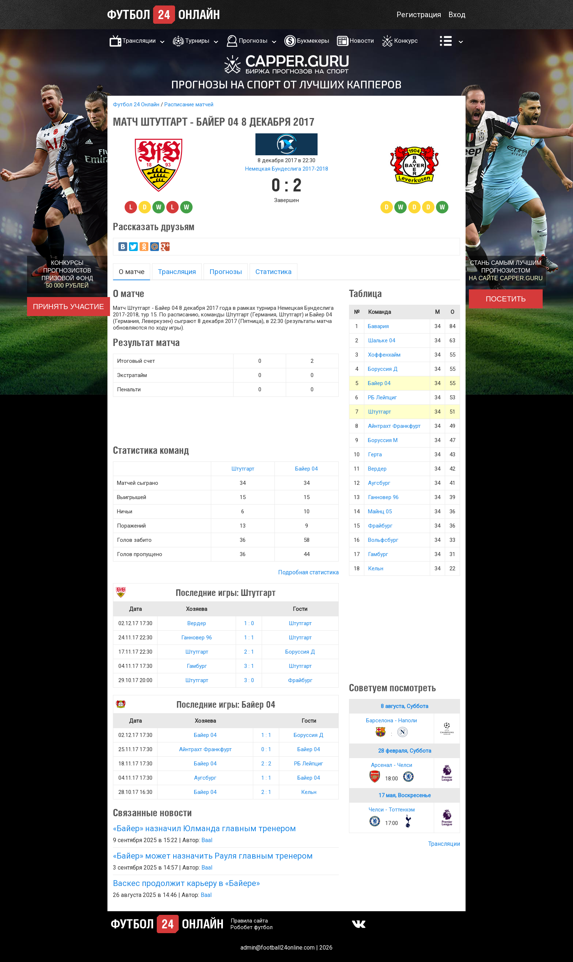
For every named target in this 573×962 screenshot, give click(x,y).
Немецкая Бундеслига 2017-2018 (286, 169)
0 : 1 (266, 749)
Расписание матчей (188, 104)
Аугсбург (205, 778)
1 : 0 (249, 623)
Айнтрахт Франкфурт (205, 749)
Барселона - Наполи (391, 720)
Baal (206, 840)
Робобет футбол (252, 927)
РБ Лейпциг (308, 763)
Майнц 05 (380, 511)
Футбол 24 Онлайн (136, 104)
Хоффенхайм (384, 354)
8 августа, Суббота (404, 706)
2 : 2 (266, 763)
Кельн (308, 792)
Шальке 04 (381, 340)
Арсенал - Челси (391, 765)
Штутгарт (242, 468)
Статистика (273, 271)
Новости (362, 40)
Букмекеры (313, 40)
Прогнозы (253, 40)
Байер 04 (306, 468)
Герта (375, 454)
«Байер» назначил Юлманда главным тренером (204, 828)
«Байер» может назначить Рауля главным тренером (213, 855)
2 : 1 (249, 652)
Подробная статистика (308, 572)
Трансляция (177, 271)
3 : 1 (249, 666)
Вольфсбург (383, 540)
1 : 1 (249, 637)
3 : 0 (249, 680)
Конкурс (406, 40)
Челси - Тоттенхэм (392, 809)
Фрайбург (300, 680)
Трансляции (139, 40)
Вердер (196, 623)
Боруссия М (383, 440)
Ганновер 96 (196, 637)
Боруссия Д (300, 652)
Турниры (197, 40)
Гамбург (197, 666)
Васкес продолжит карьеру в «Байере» (186, 883)
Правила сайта (249, 920)
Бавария (378, 326)
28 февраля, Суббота (404, 751)
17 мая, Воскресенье (405, 795)
